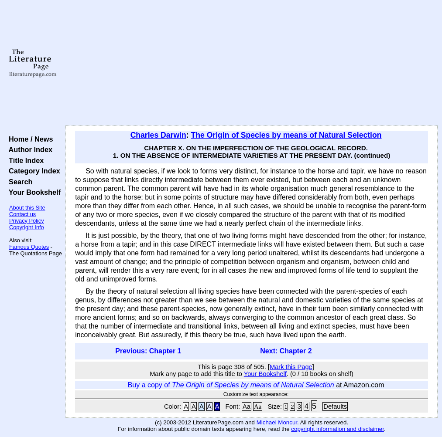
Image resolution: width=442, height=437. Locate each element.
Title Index (24, 160)
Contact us (22, 214)
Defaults (335, 406)
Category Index (32, 171)
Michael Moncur (277, 422)
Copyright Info (26, 227)
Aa (246, 406)
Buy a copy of (231, 385)
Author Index (28, 149)
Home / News (29, 139)
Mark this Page (291, 366)
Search (18, 182)
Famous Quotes (29, 247)
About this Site (27, 207)
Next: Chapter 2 (286, 351)
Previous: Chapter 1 (148, 351)
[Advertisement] (252, 63)
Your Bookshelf (33, 192)
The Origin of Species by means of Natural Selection (286, 135)
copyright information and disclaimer (337, 429)
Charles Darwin (158, 135)
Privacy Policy (26, 220)
